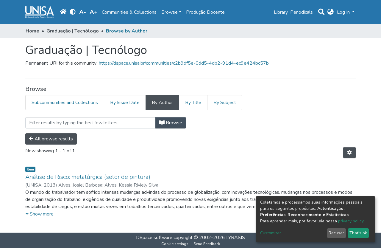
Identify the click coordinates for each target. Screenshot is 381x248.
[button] (330, 12)
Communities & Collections (129, 12)
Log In (344, 12)
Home (32, 31)
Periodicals (301, 12)
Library (281, 12)
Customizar (270, 233)
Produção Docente (205, 12)
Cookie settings (174, 244)
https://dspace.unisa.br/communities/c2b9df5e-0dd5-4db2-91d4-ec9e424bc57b (184, 63)
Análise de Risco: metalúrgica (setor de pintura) (87, 177)
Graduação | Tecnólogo (72, 31)
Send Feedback (206, 244)
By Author (162, 102)
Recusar (336, 233)
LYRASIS (235, 237)
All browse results (51, 139)
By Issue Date (125, 102)
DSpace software (154, 237)
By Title (193, 102)
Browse (170, 123)
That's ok (358, 233)
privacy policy (350, 221)
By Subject (224, 102)
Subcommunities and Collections (65, 102)
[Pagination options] (349, 152)
